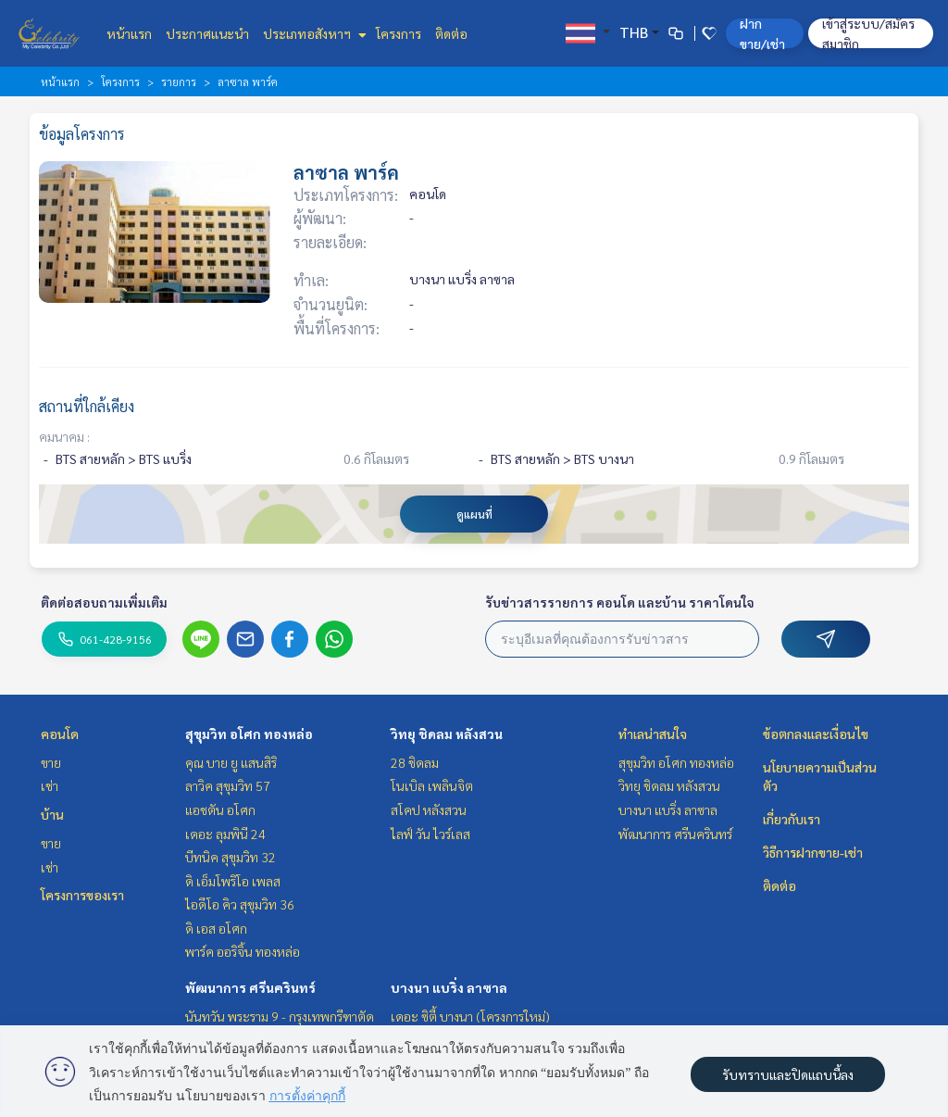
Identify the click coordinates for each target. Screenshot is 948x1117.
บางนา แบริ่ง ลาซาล (449, 987)
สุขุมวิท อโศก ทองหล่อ (249, 733)
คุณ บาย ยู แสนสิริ (231, 762)
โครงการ (398, 33)
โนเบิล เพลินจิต (432, 785)
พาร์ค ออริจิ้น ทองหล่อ (242, 951)
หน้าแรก (129, 33)
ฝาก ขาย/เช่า (762, 33)
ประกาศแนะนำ (207, 33)
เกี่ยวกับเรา (791, 818)
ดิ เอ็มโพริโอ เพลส (233, 880)
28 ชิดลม (415, 762)
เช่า (49, 785)
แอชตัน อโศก (220, 809)
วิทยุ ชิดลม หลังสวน (447, 733)
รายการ (178, 81)
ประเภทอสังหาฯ (312, 33)
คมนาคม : (64, 436)
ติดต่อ (451, 33)
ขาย (51, 762)
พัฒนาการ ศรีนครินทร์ (250, 987)
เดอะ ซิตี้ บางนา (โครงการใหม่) (470, 1016)
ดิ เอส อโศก (216, 928)
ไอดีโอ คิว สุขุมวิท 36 (239, 904)
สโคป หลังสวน (429, 809)
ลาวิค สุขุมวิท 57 (227, 785)
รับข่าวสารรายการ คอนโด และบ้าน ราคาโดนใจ (620, 602)
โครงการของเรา (82, 894)
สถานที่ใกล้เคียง (86, 406)
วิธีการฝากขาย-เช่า (813, 852)
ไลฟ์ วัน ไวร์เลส (430, 833)
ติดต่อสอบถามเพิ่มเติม (104, 602)
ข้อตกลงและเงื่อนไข (815, 733)
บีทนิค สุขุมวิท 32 (230, 856)
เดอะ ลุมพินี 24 (225, 833)
